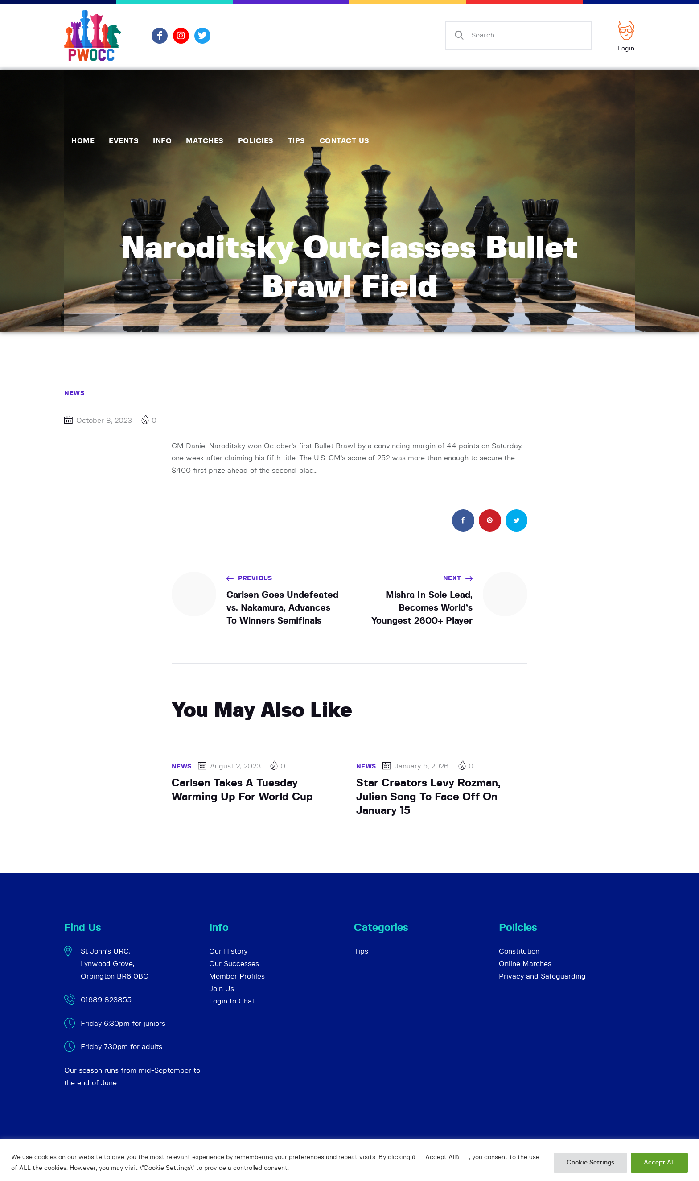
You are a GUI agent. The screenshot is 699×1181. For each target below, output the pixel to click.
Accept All (659, 1163)
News (74, 393)
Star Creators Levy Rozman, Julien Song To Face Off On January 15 (428, 797)
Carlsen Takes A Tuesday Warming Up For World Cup (242, 790)
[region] (349, 1160)
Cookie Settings (590, 1163)
